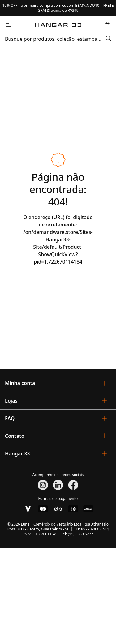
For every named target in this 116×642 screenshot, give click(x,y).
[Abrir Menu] (8, 25)
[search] (55, 39)
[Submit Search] (108, 39)
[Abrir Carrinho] (107, 25)
